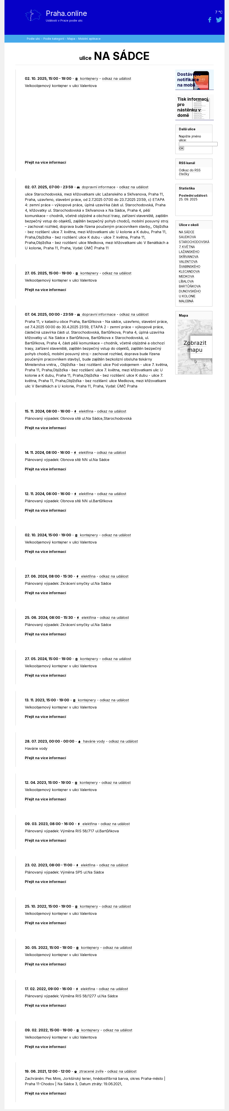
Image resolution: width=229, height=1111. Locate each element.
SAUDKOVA (187, 237)
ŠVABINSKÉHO (189, 266)
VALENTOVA (188, 261)
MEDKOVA (186, 276)
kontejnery (86, 78)
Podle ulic (33, 38)
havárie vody (91, 741)
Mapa (71, 38)
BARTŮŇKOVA (190, 286)
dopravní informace (96, 187)
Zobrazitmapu (194, 346)
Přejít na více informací (45, 162)
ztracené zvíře (89, 1071)
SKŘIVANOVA (188, 257)
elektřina (83, 411)
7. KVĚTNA (187, 247)
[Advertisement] (97, 124)
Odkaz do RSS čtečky (190, 172)
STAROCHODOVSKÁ (194, 242)
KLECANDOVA (189, 271)
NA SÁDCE (186, 232)
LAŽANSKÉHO (189, 252)
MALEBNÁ (186, 301)
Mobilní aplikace (89, 38)
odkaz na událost (116, 78)
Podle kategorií (53, 38)
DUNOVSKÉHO (190, 291)
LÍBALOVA (186, 281)
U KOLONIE (187, 296)
